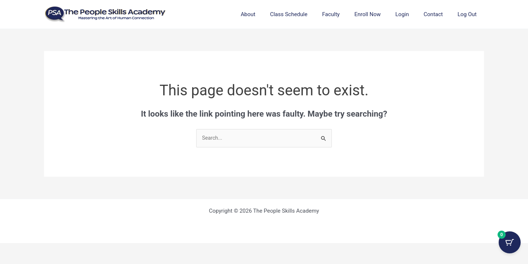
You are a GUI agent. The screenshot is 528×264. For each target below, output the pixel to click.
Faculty (347, 14)
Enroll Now (380, 14)
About (271, 14)
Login (411, 14)
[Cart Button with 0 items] (510, 246)
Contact (438, 14)
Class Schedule (308, 14)
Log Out (468, 14)
